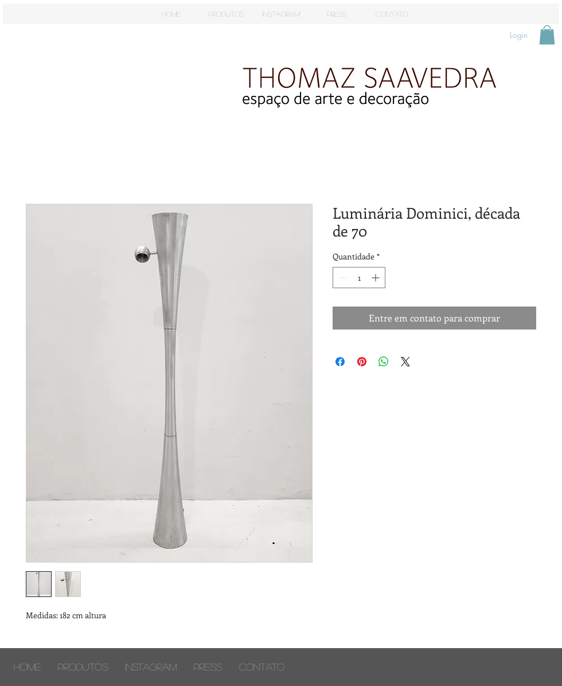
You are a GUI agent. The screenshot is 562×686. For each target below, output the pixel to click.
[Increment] (376, 278)
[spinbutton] (359, 278)
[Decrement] (341, 278)
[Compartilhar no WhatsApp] (384, 362)
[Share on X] (405, 362)
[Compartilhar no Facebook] (340, 362)
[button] (547, 34)
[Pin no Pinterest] (362, 362)
